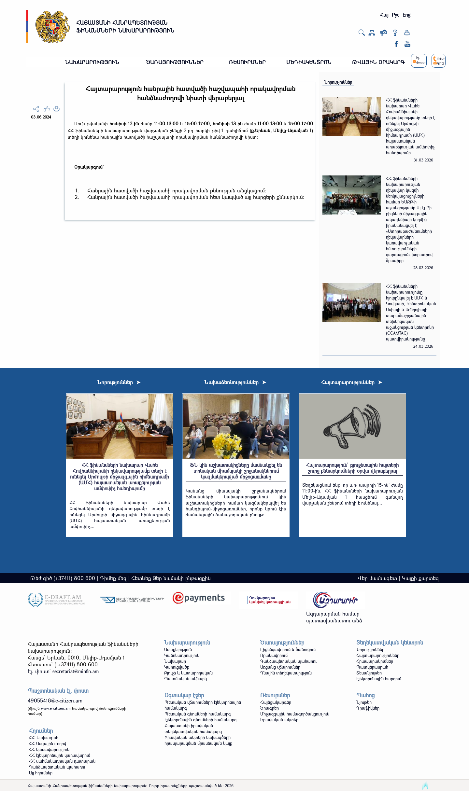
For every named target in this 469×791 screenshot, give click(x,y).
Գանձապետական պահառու (288, 661)
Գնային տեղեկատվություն (286, 673)
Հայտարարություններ (377, 655)
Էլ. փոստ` (63, 671)
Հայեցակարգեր (275, 702)
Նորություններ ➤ (118, 382)
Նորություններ (338, 82)
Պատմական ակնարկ (185, 679)
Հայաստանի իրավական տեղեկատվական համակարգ (193, 728)
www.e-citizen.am (56, 708)
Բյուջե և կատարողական (188, 673)
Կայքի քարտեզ (420, 578)
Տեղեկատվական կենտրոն (389, 642)
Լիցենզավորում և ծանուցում (288, 649)
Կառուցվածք (176, 667)
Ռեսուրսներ (275, 695)
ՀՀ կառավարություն (49, 749)
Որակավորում (274, 655)
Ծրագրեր (269, 708)
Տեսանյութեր (369, 673)
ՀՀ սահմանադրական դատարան (62, 761)
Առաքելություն (178, 649)
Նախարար (175, 661)
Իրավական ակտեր (279, 720)
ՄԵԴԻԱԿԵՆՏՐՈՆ (309, 62)
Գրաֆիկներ (367, 708)
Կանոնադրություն (181, 655)
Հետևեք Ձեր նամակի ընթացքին (171, 578)
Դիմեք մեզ (113, 578)
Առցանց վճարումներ (280, 667)
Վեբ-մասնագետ (377, 578)
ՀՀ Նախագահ (43, 738)
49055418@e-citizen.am (55, 700)
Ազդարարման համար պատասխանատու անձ (334, 617)
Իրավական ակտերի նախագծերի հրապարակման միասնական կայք (198, 740)
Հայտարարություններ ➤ (351, 382)
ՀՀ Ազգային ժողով (47, 743)
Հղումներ (41, 730)
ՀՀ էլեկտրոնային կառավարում (59, 755)
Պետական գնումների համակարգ (197, 714)
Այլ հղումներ (40, 773)
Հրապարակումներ (374, 661)
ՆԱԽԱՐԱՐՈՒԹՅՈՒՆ (92, 62)
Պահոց (365, 695)
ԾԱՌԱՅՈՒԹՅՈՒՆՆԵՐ (175, 62)
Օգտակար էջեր (184, 695)
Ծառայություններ (282, 642)
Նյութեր (364, 702)
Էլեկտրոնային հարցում (378, 679)
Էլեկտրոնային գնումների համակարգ (200, 720)
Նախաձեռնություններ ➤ (235, 382)
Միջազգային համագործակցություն (294, 714)
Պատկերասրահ (372, 667)
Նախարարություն (187, 642)
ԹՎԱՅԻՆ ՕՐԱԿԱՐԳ (378, 62)
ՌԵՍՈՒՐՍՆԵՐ (247, 62)
